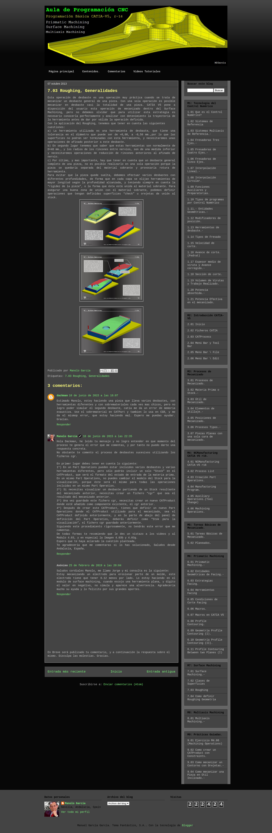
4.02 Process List (200, 471)
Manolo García (67, 436)
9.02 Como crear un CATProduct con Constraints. (201, 753)
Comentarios (116, 71)
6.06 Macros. (196, 608)
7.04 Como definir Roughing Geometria (201, 698)
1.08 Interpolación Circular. (201, 179)
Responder (64, 424)
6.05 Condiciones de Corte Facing (202, 601)
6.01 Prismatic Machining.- (198, 564)
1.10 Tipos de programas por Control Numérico (205, 201)
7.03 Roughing (75, 376)
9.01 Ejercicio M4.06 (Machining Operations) (204, 742)
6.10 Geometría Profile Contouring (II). (204, 641)
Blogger (187, 825)
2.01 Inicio (196, 324)
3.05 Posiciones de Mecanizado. (201, 419)
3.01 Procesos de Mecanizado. (200, 382)
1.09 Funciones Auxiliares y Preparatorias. (198, 190)
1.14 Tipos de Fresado (204, 236)
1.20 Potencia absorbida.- (197, 291)
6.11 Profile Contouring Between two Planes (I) (205, 651)
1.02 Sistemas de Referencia (200, 123)
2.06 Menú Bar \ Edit (203, 358)
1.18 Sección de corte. (204, 274)
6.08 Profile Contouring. (196, 623)
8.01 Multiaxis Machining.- (198, 720)
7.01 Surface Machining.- (196, 673)
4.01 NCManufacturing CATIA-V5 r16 (203, 463)
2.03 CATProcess (199, 336)
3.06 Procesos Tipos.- (204, 427)
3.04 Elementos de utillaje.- (200, 410)
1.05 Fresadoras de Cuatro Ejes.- (201, 151)
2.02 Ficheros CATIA (202, 330)
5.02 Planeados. (199, 543)
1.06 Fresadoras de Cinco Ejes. (201, 160)
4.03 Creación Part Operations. (201, 479)
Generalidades (99, 376)
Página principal (61, 71)
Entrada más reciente (67, 671)
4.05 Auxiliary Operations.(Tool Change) (200, 499)
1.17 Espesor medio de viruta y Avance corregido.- (204, 265)
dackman (62, 395)
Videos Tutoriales (146, 71)
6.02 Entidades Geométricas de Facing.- (205, 573)
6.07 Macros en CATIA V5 (205, 614)
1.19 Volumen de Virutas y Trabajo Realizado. (205, 282)
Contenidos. (91, 71)
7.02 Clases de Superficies (198, 682)
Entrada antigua (161, 671)
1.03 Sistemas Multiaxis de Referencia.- (205, 132)
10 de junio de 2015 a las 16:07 (93, 395)
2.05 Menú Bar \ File (203, 352)
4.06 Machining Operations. (198, 510)
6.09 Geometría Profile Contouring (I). (204, 632)
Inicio (116, 671)
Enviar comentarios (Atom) (123, 684)
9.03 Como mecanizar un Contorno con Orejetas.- (205, 764)
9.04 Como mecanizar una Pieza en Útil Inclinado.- (205, 775)
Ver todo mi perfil (75, 812)
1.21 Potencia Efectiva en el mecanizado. (204, 301)
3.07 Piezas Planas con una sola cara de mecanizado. (204, 436)
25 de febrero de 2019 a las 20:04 (95, 565)
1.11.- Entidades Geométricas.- (200, 210)
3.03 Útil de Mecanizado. (196, 401)
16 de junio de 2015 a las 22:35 (107, 436)
